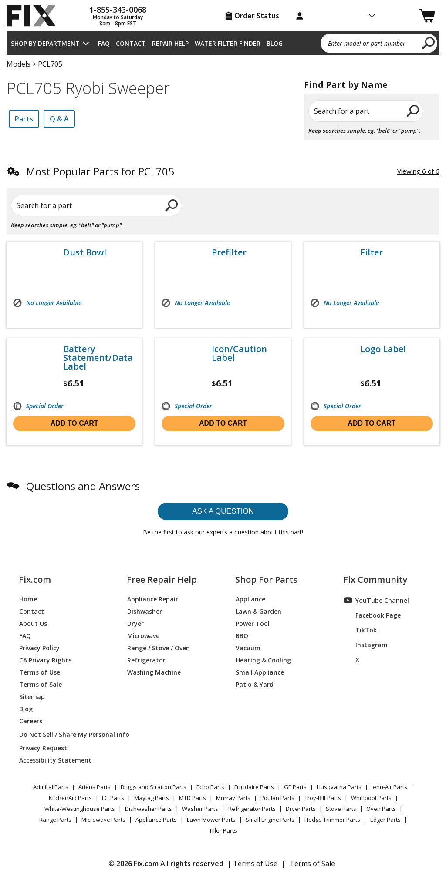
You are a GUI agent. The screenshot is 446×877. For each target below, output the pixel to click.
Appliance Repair (152, 599)
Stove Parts (341, 809)
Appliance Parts (156, 819)
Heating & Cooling (263, 659)
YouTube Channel (376, 600)
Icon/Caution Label (239, 353)
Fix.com (35, 579)
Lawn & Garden (258, 611)
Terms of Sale (40, 684)
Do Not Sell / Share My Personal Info (62, 734)
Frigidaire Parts (254, 787)
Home (28, 599)
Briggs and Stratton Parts (153, 787)
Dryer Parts (301, 809)
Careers (30, 720)
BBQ (242, 635)
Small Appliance (260, 672)
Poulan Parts (277, 798)
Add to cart (74, 423)
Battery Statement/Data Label (98, 358)
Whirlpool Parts (371, 798)
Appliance (250, 599)
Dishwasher (144, 611)
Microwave (143, 635)
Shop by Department (45, 43)
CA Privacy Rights (45, 659)
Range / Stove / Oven (158, 647)
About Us (33, 623)
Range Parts (55, 819)
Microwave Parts (103, 819)
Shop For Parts (266, 579)
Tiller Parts (223, 830)
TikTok (360, 629)
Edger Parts (385, 819)
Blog (275, 43)
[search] (429, 42)
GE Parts (295, 787)
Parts (24, 119)
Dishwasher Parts (148, 809)
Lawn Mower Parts (211, 819)
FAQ (104, 43)
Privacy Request (43, 747)
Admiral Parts (50, 787)
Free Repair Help (162, 579)
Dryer (135, 623)
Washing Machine (154, 672)
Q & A (59, 119)
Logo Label (383, 349)
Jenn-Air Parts (389, 787)
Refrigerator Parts (252, 809)
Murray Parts (233, 798)
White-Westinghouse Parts (79, 809)
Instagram (366, 644)
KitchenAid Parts (70, 798)
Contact (131, 43)
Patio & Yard (255, 684)
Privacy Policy (39, 647)
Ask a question (223, 511)
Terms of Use (39, 672)
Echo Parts (210, 787)
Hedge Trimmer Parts (332, 819)
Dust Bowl (84, 252)
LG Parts (113, 798)
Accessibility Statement (55, 760)
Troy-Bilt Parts (322, 798)
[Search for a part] (95, 205)
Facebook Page (372, 615)
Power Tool (253, 623)
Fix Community (375, 579)
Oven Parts (381, 809)
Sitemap (32, 696)
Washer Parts (200, 809)
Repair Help (170, 43)
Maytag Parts (151, 798)
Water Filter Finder (227, 43)
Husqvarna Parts (339, 787)
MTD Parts (192, 798)
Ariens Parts (94, 787)
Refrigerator (146, 659)
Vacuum (248, 647)
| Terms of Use (252, 863)
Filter (371, 252)
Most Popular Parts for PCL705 (100, 171)
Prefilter (229, 252)
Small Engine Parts (270, 819)
